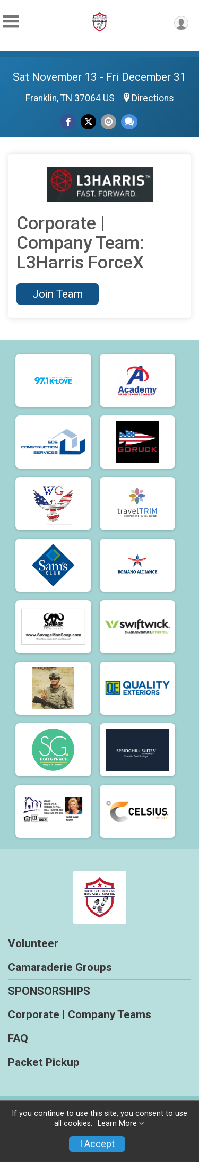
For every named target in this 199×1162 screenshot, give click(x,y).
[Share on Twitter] (88, 121)
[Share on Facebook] (68, 121)
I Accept (97, 1144)
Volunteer (33, 943)
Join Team (57, 294)
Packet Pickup (44, 1062)
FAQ (18, 1038)
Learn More (117, 1123)
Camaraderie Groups (60, 967)
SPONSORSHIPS (49, 991)
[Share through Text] (129, 121)
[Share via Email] (108, 121)
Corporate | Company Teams (79, 1014)
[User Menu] (181, 23)
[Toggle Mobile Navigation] (10, 21)
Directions (153, 98)
